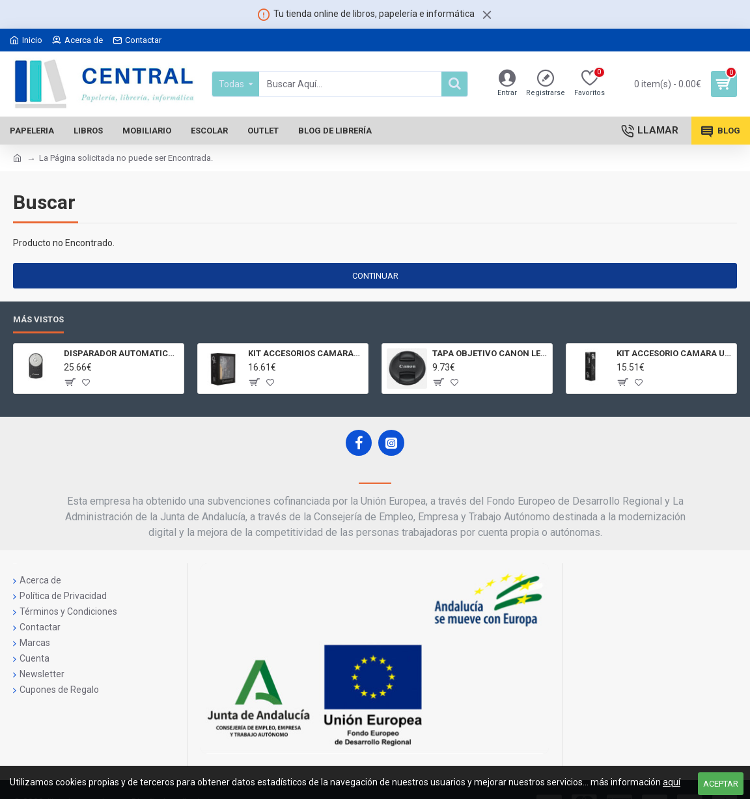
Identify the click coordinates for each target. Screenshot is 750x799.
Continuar (375, 276)
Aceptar (720, 784)
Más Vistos (38, 319)
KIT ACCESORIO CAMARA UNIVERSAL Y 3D (674, 353)
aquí (671, 782)
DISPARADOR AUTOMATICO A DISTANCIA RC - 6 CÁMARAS (121, 353)
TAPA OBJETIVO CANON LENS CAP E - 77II (490, 353)
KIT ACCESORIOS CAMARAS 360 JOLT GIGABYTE (305, 353)
